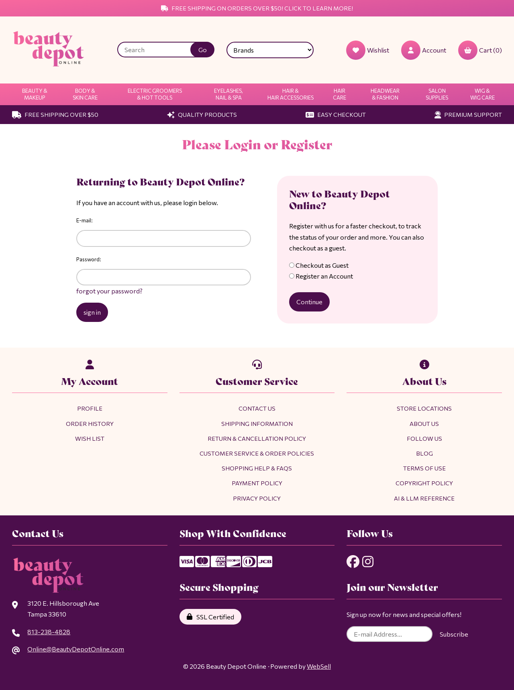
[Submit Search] (202, 49)
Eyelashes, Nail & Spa (228, 94)
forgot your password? (109, 291)
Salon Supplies (437, 94)
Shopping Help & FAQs (257, 468)
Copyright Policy (424, 482)
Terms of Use (424, 468)
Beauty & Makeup (34, 94)
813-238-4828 (48, 631)
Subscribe (454, 634)
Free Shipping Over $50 (55, 114)
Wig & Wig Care (482, 94)
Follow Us (424, 438)
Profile (89, 408)
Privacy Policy (257, 498)
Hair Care (339, 94)
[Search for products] (159, 49)
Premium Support (468, 114)
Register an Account (321, 276)
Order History (90, 423)
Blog (424, 453)
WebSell (319, 666)
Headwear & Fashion (385, 94)
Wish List (89, 438)
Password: (88, 259)
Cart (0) (480, 50)
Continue (309, 301)
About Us (424, 423)
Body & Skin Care (85, 94)
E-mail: (84, 220)
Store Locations (424, 408)
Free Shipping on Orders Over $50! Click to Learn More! (257, 8)
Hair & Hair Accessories (290, 94)
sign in (92, 312)
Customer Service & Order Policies (257, 453)
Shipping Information (257, 423)
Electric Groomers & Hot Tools (155, 94)
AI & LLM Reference (424, 498)
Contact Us (257, 408)
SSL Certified (210, 617)
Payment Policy (257, 482)
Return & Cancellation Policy (257, 438)
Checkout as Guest (319, 265)
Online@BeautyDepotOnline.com (75, 649)
